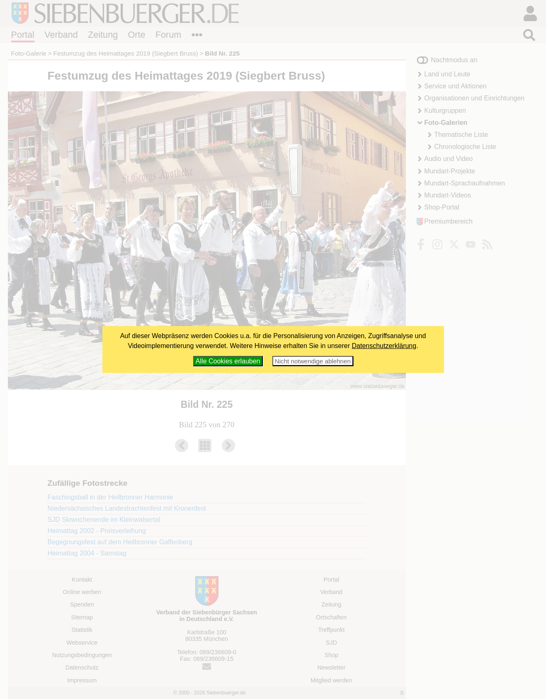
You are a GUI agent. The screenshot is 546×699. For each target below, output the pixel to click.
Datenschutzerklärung (384, 345)
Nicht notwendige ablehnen (313, 361)
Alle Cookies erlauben (228, 361)
